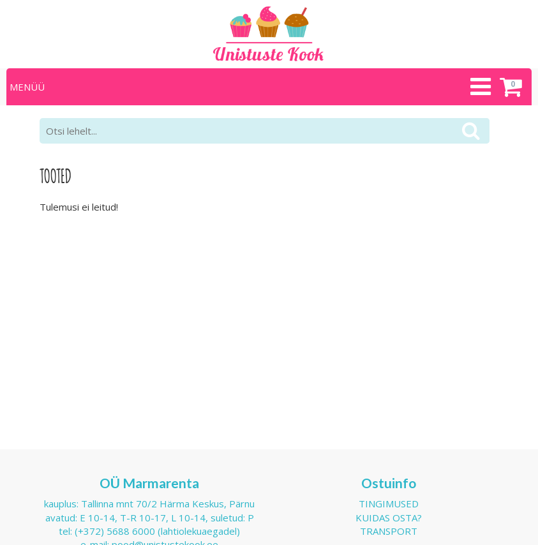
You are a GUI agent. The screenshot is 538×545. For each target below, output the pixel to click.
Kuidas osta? (388, 517)
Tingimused (389, 503)
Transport (388, 531)
